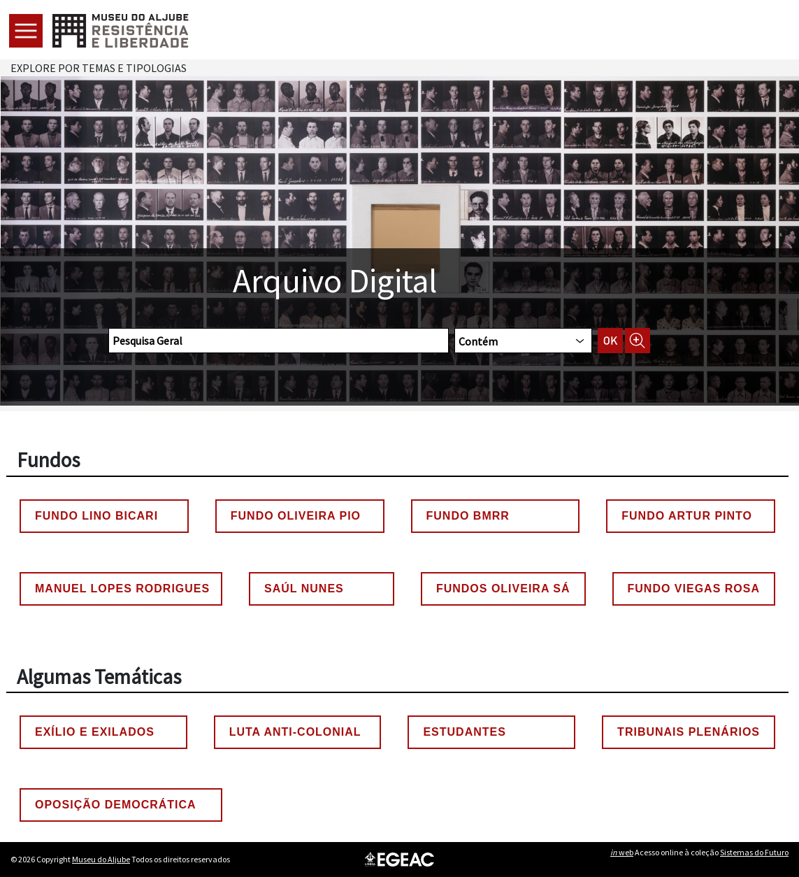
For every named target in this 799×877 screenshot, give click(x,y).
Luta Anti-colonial (295, 732)
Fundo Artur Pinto (686, 516)
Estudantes (464, 732)
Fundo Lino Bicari (96, 516)
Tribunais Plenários (688, 732)
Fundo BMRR (468, 516)
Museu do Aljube (101, 859)
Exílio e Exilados (94, 732)
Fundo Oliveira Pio (296, 516)
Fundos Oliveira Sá (503, 588)
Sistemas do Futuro (754, 852)
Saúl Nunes (304, 588)
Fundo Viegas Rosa (694, 588)
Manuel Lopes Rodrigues (122, 588)
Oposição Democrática (115, 805)
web (621, 852)
